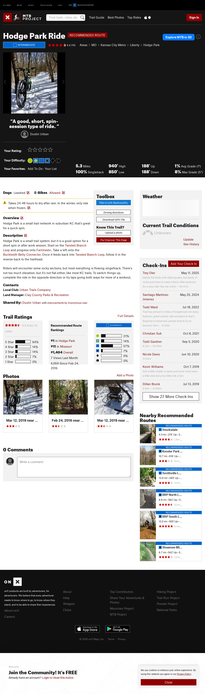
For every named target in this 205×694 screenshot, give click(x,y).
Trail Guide (96, 17)
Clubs (67, 610)
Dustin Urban (39, 134)
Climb (7, 5)
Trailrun (46, 5)
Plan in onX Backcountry (113, 202)
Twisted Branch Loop (90, 254)
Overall (68, 352)
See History (191, 244)
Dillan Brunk (151, 384)
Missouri (66, 346)
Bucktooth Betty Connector (22, 254)
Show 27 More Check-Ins (171, 396)
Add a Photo (125, 375)
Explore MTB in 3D (179, 37)
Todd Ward (150, 307)
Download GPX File (113, 219)
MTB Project (118, 614)
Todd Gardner (152, 341)
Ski (60, 5)
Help (66, 598)
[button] (7, 83)
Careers (9, 616)
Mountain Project (122, 608)
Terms (111, 639)
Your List (51, 168)
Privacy (122, 639)
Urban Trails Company (35, 290)
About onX (11, 610)
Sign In (194, 17)
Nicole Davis (151, 354)
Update (188, 239)
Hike (31, 5)
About (67, 591)
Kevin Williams (153, 366)
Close (168, 682)
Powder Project (167, 604)
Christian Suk (152, 333)
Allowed (55, 192)
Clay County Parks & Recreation (47, 295)
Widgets (69, 604)
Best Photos (116, 17)
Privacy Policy (184, 674)
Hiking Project (166, 591)
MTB (19, 5)
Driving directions (114, 212)
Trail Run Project (168, 598)
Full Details (126, 316)
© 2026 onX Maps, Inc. (91, 639)
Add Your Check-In (184, 263)
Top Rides (134, 17)
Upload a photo (113, 232)
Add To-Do (35, 168)
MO (94, 45)
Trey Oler (149, 273)
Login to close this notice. (58, 677)
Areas (83, 45)
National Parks (167, 610)
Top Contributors (121, 591)
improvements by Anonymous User (67, 302)
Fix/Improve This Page (113, 240)
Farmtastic (43, 250)
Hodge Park (151, 45)
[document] (168, 676)
